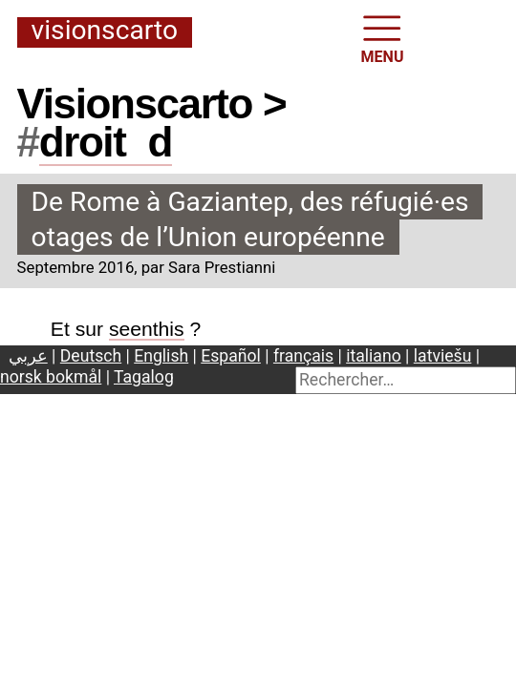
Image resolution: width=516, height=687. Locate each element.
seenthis (146, 329)
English (161, 355)
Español (231, 355)
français (303, 355)
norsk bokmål (50, 376)
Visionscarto (105, 31)
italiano (373, 355)
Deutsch (90, 355)
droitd (105, 141)
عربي (28, 355)
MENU (382, 38)
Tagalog (144, 376)
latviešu (443, 355)
